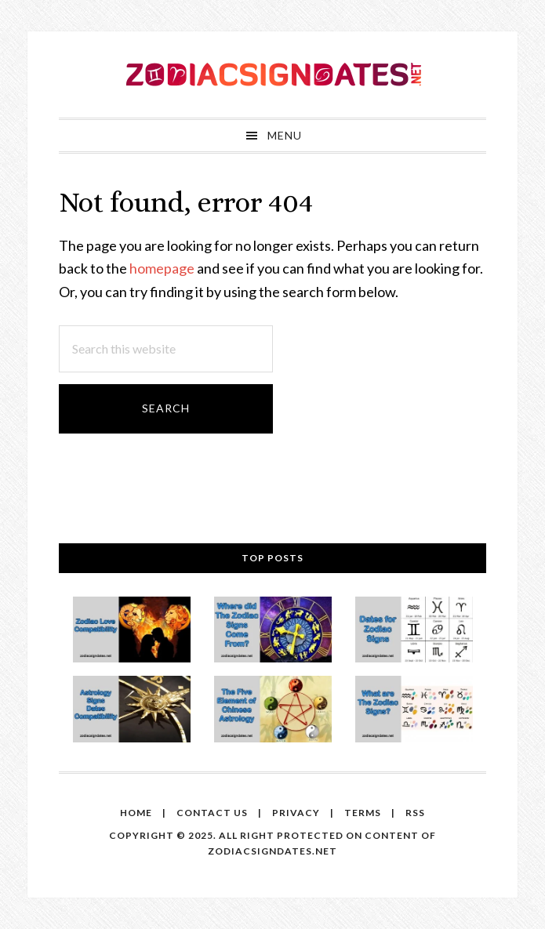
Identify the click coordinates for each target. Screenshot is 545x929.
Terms (362, 812)
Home (136, 812)
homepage (161, 268)
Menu (284, 135)
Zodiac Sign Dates (273, 74)
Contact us (212, 812)
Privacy (296, 812)
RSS (415, 812)
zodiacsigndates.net (272, 851)
